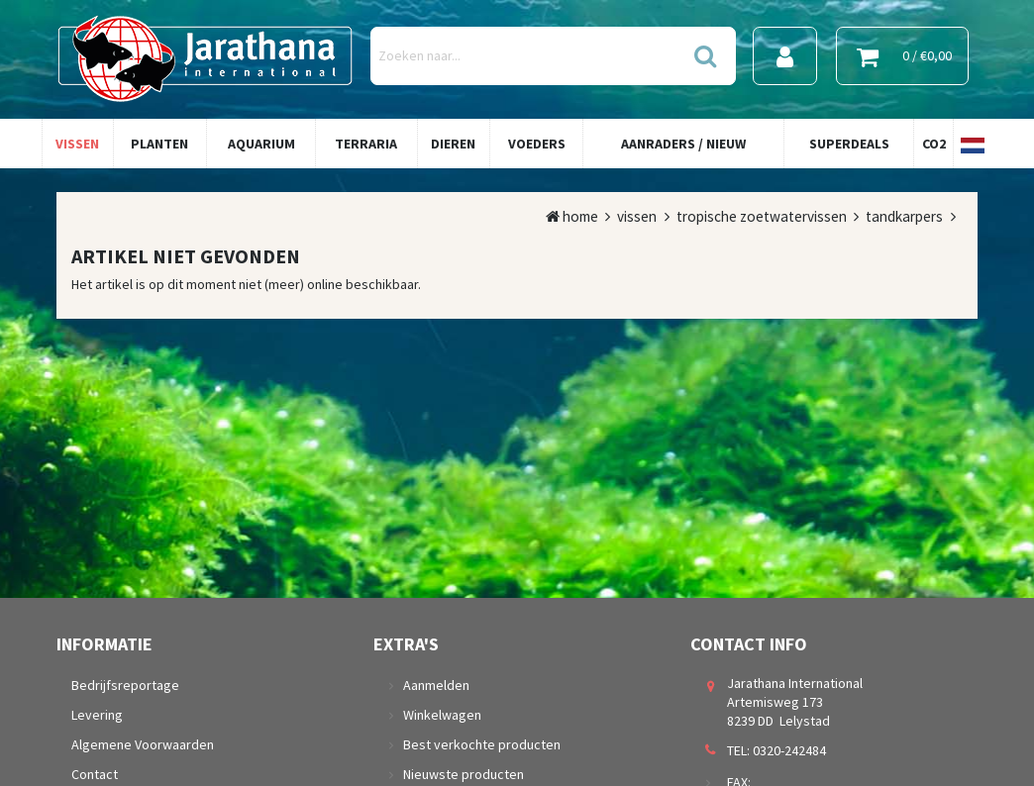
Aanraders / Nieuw (683, 143)
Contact (94, 774)
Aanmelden (436, 685)
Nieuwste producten (463, 774)
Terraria (366, 143)
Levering (97, 715)
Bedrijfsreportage (125, 685)
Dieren (453, 143)
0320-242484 (789, 750)
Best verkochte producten (482, 744)
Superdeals (849, 143)
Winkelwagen (442, 715)
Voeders (537, 143)
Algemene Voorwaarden (142, 744)
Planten (159, 143)
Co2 (934, 143)
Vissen (77, 143)
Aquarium (261, 143)
